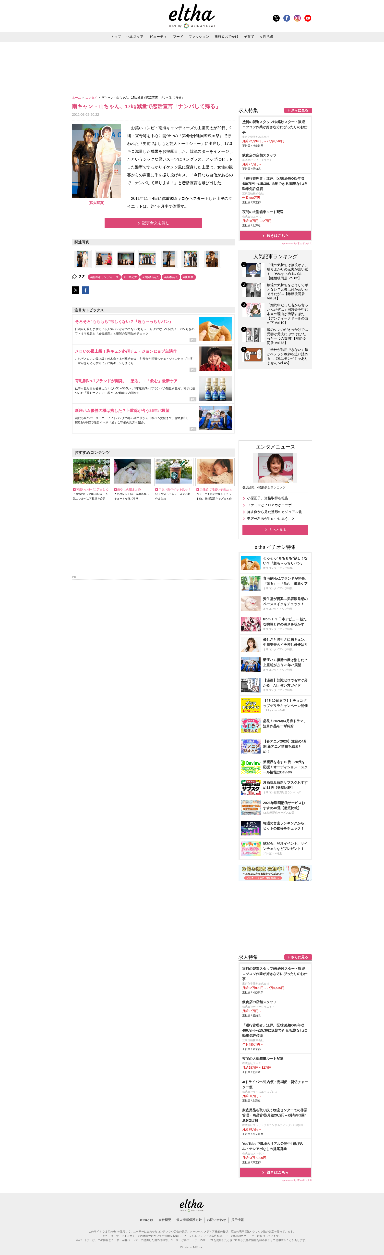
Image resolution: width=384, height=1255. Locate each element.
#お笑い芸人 (151, 277)
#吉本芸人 (171, 277)
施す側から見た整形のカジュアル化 (274, 512)
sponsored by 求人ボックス (297, 243)
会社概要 (164, 1220)
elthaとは (146, 1220)
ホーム (77, 97)
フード (178, 36)
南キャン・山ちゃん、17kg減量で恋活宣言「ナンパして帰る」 (146, 106)
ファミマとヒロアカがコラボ (269, 505)
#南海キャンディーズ (104, 277)
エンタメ (91, 97)
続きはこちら (278, 235)
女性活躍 (266, 36)
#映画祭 (188, 277)
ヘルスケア (135, 36)
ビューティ (158, 36)
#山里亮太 (130, 277)
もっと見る (277, 530)
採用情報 (237, 1220)
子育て (249, 36)
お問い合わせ (216, 1220)
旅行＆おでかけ (227, 36)
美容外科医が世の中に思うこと (271, 519)
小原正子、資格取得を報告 (267, 498)
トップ (116, 36)
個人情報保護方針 (189, 1220)
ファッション (199, 36)
